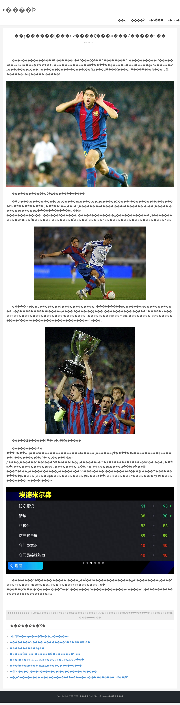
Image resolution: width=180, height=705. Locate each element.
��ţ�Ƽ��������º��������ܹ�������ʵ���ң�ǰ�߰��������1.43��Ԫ (69, 677)
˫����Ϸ (19, 10)
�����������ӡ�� (27, 648)
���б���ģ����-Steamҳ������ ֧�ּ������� (46, 665)
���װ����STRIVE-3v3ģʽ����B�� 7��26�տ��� (47, 659)
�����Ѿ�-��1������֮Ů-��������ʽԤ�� (45, 654)
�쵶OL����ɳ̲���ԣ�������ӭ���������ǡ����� (53, 671)
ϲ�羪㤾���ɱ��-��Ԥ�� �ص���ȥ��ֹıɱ (40, 636)
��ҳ (121, 20)
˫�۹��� (156, 20)
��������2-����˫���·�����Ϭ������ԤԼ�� (50, 642)
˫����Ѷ (137, 20)
